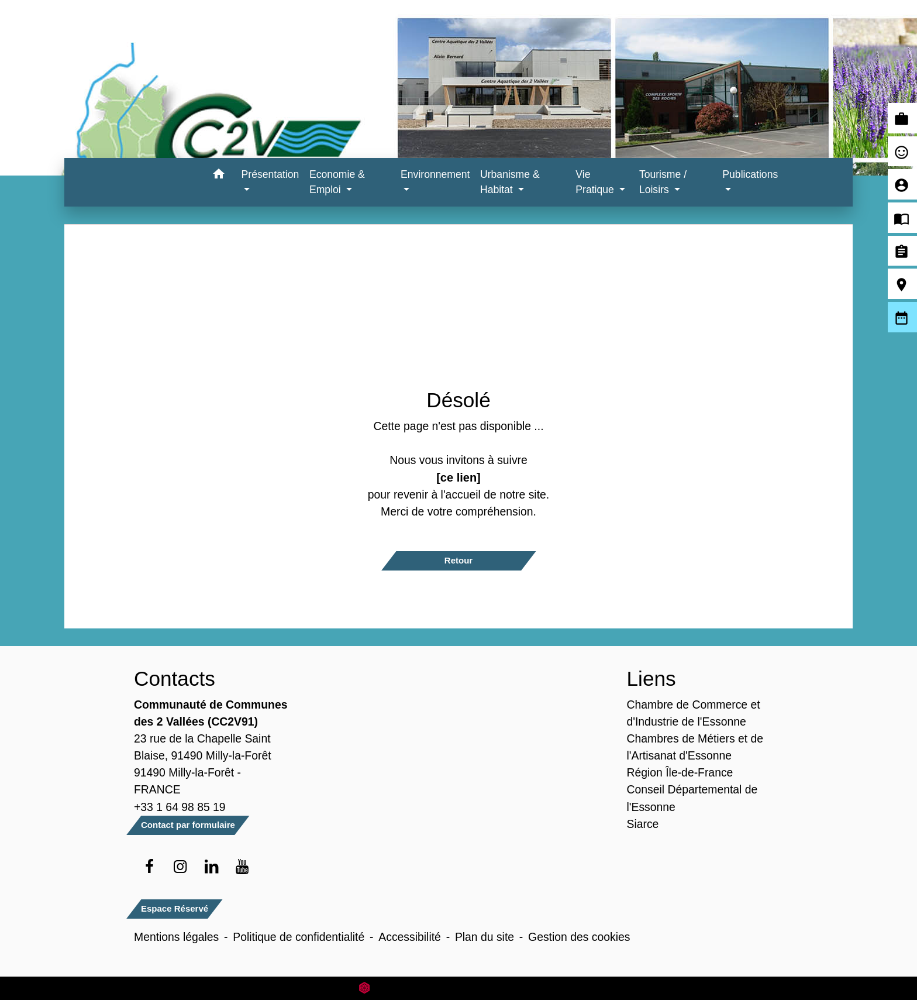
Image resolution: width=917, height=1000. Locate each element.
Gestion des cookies (579, 936)
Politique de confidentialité (298, 936)
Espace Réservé (174, 908)
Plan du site (484, 936)
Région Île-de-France (680, 772)
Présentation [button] (270, 174)
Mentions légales (176, 936)
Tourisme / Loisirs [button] (663, 182)
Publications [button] (750, 174)
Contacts (174, 678)
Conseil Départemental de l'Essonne (692, 798)
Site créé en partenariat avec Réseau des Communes (458, 988)
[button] (219, 176)
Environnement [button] (435, 174)
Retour (458, 560)
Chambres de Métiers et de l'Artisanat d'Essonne (695, 747)
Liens (651, 678)
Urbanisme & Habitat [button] (510, 182)
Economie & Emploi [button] (337, 182)
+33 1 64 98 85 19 (180, 806)
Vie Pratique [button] (595, 182)
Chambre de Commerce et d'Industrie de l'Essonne (693, 713)
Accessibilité (409, 936)
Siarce (643, 823)
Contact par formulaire (188, 825)
